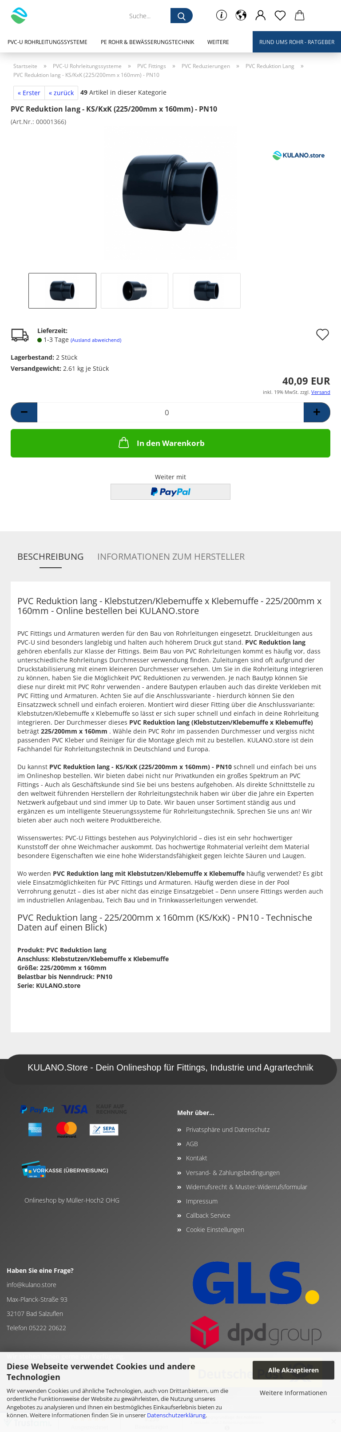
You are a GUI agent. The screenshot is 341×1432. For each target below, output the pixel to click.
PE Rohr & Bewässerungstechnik (147, 42)
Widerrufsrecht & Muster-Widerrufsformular (246, 1187)
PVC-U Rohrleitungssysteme (47, 42)
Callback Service (208, 1215)
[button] (241, 15)
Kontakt (196, 1158)
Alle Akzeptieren (293, 1370)
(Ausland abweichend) (96, 340)
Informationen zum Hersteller (171, 556)
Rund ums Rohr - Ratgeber (296, 42)
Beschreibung (50, 556)
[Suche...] (181, 15)
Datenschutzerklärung (176, 1415)
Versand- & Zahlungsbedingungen (233, 1172)
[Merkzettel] (280, 15)
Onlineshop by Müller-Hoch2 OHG (71, 1200)
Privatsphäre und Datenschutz (228, 1129)
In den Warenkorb (161, 442)
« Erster (29, 92)
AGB (192, 1143)
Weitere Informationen (293, 1392)
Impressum (202, 1201)
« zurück (61, 92)
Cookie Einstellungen (215, 1229)
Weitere (218, 42)
